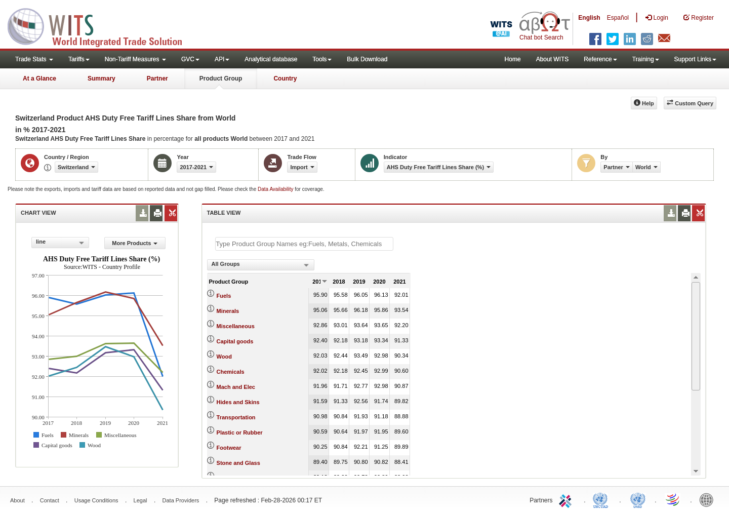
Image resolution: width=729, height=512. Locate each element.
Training (645, 59)
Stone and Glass (238, 463)
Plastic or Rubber (240, 432)
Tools (322, 59)
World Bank (709, 499)
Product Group (220, 78)
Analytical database (271, 59)
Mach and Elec (236, 387)
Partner (157, 78)
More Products (134, 243)
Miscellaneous (236, 326)
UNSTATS (638, 499)
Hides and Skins (238, 402)
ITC (567, 499)
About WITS (552, 59)
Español (618, 17)
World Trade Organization (673, 499)
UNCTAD (602, 499)
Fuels (224, 296)
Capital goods (235, 341)
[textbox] (304, 244)
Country (285, 78)
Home (513, 59)
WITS (101, 25)
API (222, 59)
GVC (190, 59)
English (589, 17)
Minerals (228, 311)
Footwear (229, 448)
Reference (600, 59)
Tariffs (79, 59)
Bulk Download (367, 59)
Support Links (695, 59)
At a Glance (39, 78)
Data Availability (276, 189)
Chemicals (231, 372)
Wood (224, 356)
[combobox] (60, 242)
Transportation (236, 417)
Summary (101, 78)
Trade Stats (34, 59)
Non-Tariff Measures (135, 59)
